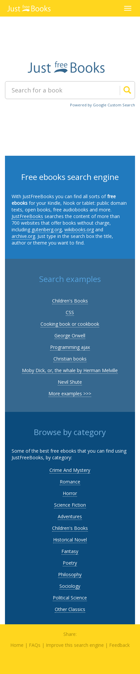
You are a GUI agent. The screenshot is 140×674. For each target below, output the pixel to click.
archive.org (23, 236)
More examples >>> (69, 393)
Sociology (69, 586)
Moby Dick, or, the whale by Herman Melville (70, 370)
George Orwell (69, 335)
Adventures (70, 516)
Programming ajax (70, 347)
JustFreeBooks (27, 216)
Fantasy (69, 551)
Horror (70, 493)
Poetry (70, 563)
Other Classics (70, 609)
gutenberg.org (47, 229)
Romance (70, 481)
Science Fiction (70, 505)
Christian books (70, 359)
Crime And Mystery (69, 470)
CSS (70, 312)
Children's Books (70, 301)
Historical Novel (70, 539)
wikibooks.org (79, 229)
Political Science (70, 597)
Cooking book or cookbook (69, 324)
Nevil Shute (70, 382)
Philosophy (70, 574)
